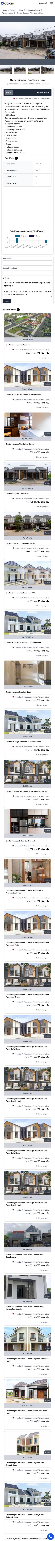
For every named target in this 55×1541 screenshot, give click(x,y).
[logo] (7, 3)
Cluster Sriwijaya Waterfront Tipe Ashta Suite (23, 394)
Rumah (12, 10)
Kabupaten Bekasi (33, 10)
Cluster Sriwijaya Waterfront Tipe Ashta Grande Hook (26, 791)
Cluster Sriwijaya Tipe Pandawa (18, 345)
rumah (9, 92)
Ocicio (17, 1539)
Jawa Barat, (20, 99)
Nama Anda (8, 258)
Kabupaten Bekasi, (32, 99)
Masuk (43, 3)
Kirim (7, 301)
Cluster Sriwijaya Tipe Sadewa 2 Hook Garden (23, 742)
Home (4, 10)
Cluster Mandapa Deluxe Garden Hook (20, 841)
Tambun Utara (7, 13)
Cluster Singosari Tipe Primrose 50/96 (20, 593)
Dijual (21, 10)
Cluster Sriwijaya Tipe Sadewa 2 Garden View (23, 642)
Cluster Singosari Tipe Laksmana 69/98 (21, 543)
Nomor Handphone (10, 268)
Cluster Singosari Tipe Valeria (17, 494)
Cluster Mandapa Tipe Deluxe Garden (20, 444)
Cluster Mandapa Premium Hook (18, 692)
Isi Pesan (6, 278)
